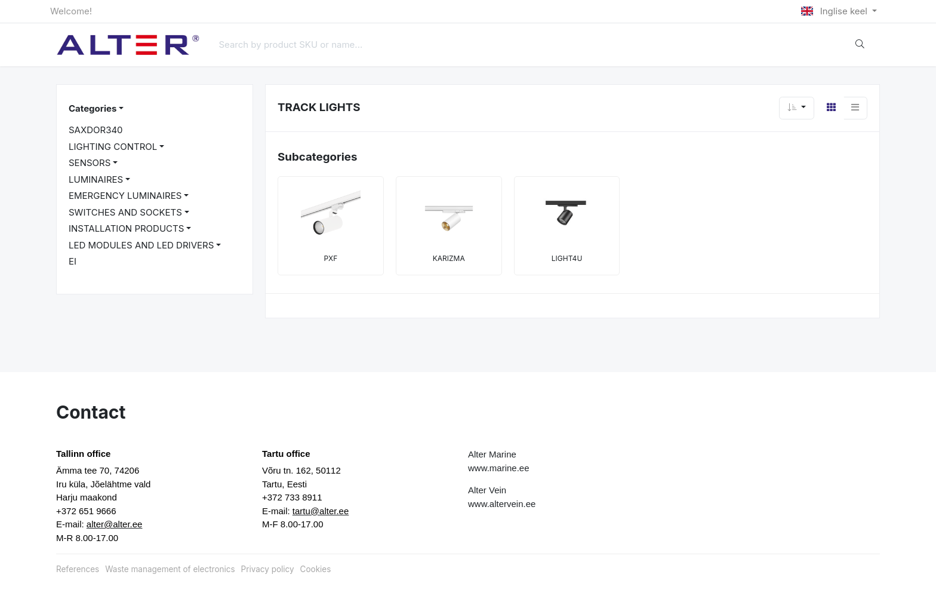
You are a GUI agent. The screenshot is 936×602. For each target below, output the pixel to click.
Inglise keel (835, 11)
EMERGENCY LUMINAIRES (125, 195)
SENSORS (89, 162)
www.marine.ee (498, 468)
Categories (92, 108)
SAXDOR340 (96, 130)
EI (72, 261)
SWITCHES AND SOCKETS (125, 212)
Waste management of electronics (170, 569)
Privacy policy (267, 569)
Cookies (315, 569)
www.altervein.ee (501, 504)
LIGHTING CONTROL (113, 146)
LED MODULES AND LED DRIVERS (141, 245)
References (77, 569)
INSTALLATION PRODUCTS (126, 228)
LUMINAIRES (96, 179)
